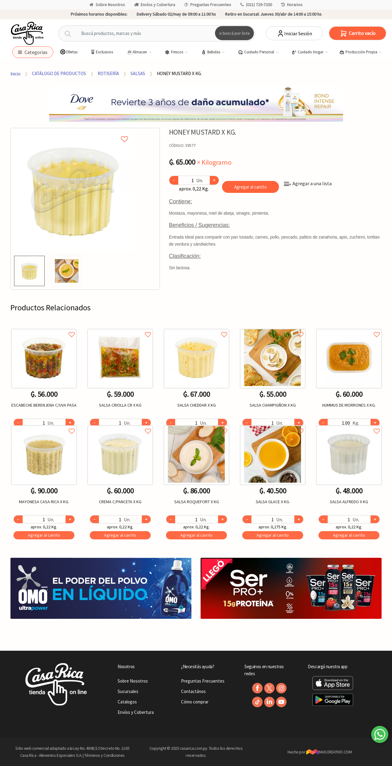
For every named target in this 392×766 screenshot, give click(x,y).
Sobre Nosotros (107, 4)
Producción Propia (358, 52)
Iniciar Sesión (294, 33)
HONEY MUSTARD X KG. (179, 73)
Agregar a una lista (308, 183)
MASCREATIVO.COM (329, 752)
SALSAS (137, 73)
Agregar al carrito (250, 187)
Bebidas (211, 52)
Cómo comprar (195, 702)
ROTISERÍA (108, 73)
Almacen (137, 52)
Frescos (174, 52)
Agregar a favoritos (43, 327)
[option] (73, 190)
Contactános (193, 691)
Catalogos (127, 702)
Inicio (15, 73)
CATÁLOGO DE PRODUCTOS (59, 73)
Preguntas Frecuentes (207, 4)
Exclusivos (101, 52)
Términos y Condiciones (104, 755)
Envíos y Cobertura (154, 4)
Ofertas (68, 52)
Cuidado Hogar (308, 52)
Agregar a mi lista (72, 132)
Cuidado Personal (256, 52)
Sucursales (128, 691)
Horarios (292, 4)
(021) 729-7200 (256, 4)
